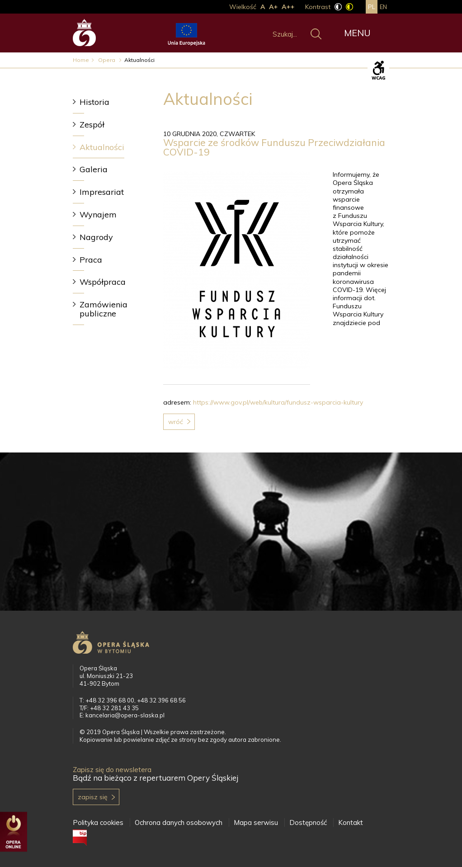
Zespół (92, 124)
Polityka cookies (98, 822)
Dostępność (308, 822)
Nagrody (96, 237)
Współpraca (103, 282)
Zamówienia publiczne (103, 309)
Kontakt (350, 822)
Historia (94, 102)
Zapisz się (93, 797)
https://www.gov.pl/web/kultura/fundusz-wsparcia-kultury (278, 402)
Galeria (94, 169)
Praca (91, 259)
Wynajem (98, 214)
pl (371, 6)
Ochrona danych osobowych (178, 822)
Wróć (175, 422)
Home (81, 60)
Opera (107, 60)
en (383, 6)
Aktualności (102, 147)
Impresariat (102, 192)
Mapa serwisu (256, 822)
